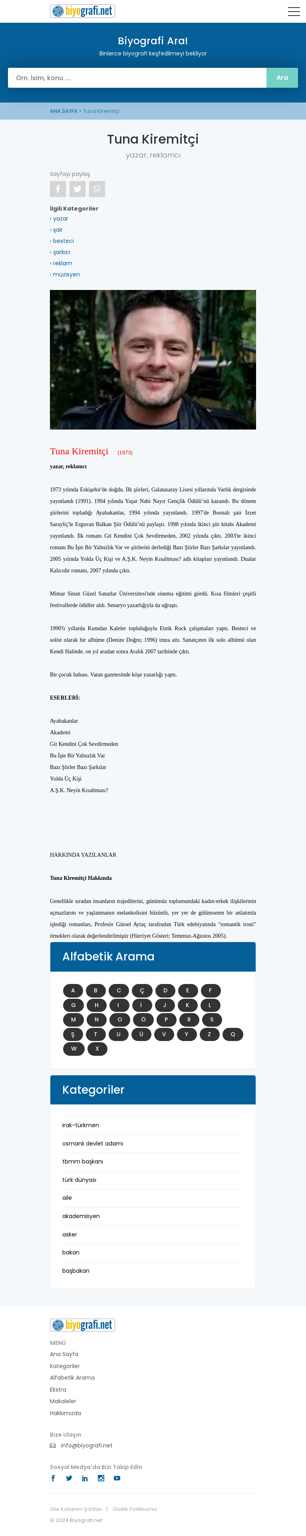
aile (67, 1198)
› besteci (62, 241)
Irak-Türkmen (80, 1125)
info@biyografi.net (81, 1445)
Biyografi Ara (82, 11)
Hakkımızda (65, 1413)
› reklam (61, 263)
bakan (70, 1252)
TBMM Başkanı (82, 1161)
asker (69, 1234)
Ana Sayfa (64, 1354)
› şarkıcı (60, 252)
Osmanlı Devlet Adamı (92, 1144)
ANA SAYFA (63, 111)
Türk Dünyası (79, 1180)
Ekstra (58, 1390)
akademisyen (81, 1216)
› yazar (59, 219)
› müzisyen (65, 274)
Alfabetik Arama (72, 1378)
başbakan (75, 1271)
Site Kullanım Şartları (76, 1509)
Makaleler (63, 1401)
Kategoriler (65, 1366)
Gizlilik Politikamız (135, 1509)
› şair (56, 230)
